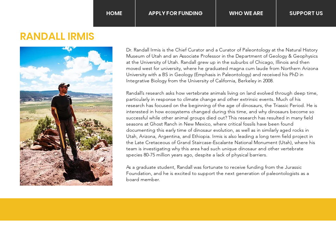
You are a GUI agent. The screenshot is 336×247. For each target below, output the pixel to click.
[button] (175, 13)
